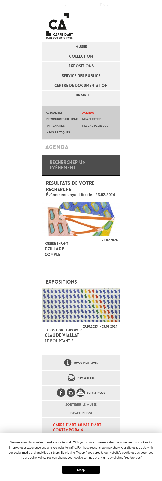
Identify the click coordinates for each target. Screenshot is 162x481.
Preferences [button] (133, 457)
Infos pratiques (71, 5)
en (103, 5)
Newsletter (85, 378)
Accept (81, 470)
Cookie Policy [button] (36, 457)
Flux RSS (82, 5)
